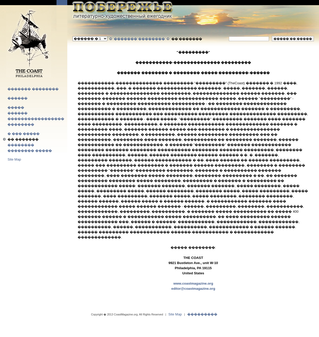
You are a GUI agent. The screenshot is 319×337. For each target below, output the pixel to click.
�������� (20, 124)
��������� (202, 314)
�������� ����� (29, 151)
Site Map (14, 159)
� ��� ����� (23, 134)
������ (17, 98)
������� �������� (33, 89)
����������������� (35, 119)
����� (15, 107)
